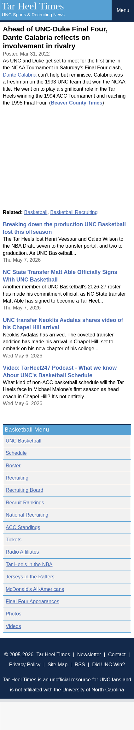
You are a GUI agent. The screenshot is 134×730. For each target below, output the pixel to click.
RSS (80, 664)
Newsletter (89, 654)
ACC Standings (23, 527)
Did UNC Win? (108, 664)
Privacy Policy (25, 664)
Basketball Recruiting (73, 212)
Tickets (13, 539)
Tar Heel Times (33, 6)
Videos (13, 626)
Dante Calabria (20, 75)
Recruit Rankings (25, 502)
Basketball (36, 212)
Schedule (16, 453)
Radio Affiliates (22, 552)
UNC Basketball (23, 440)
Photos (13, 613)
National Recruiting (27, 515)
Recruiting (17, 477)
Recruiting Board (24, 490)
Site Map (57, 664)
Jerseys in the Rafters (30, 576)
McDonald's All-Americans (35, 589)
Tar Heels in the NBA (29, 564)
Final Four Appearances (32, 601)
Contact (116, 654)
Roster (13, 465)
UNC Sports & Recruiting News (33, 14)
